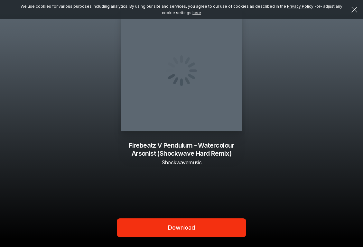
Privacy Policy (300, 6)
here (196, 12)
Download (181, 227)
